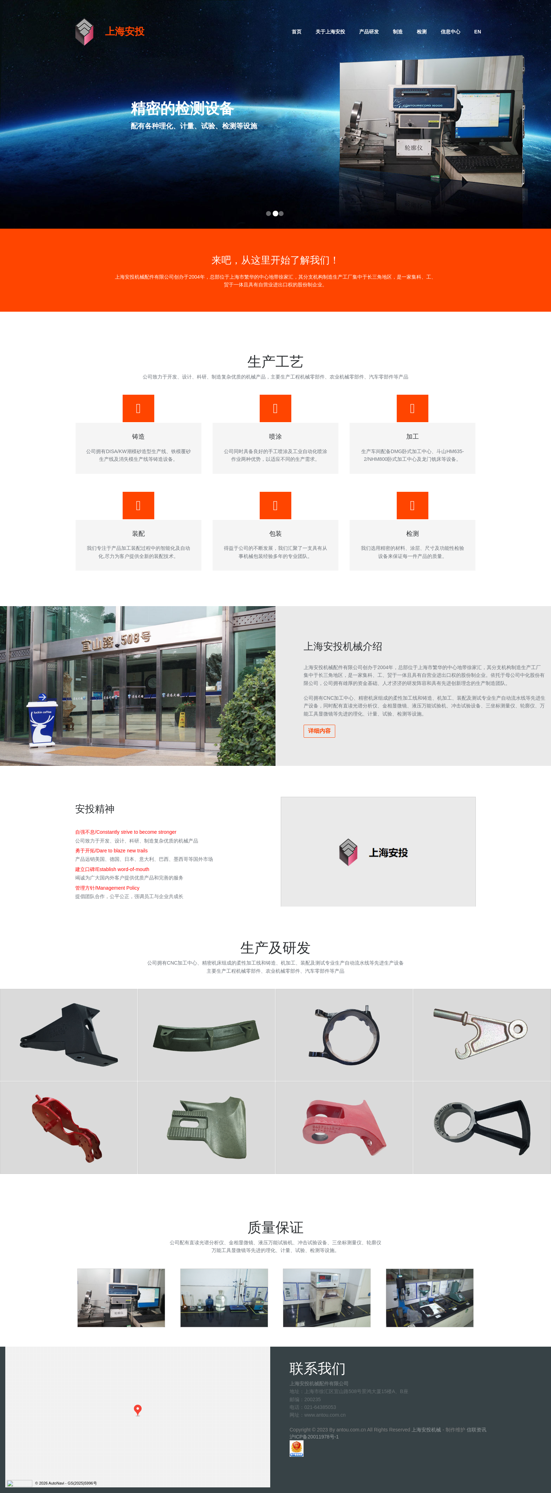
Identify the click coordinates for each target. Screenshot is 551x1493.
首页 (297, 31)
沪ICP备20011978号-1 (314, 1437)
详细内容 (319, 731)
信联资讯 (476, 1429)
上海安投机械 (426, 1429)
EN (477, 31)
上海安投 (124, 31)
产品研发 (369, 31)
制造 (398, 31)
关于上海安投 (330, 31)
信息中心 (450, 31)
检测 (422, 31)
